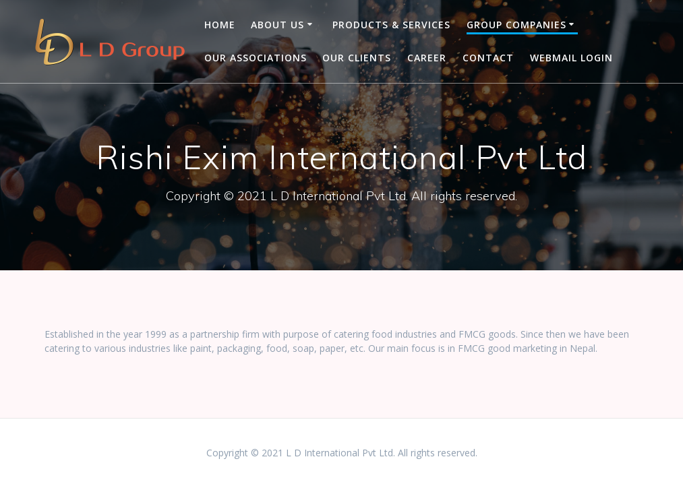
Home (219, 24)
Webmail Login (571, 57)
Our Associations (255, 57)
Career (426, 57)
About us (277, 24)
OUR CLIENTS (356, 57)
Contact (488, 57)
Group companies (516, 24)
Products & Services (391, 24)
